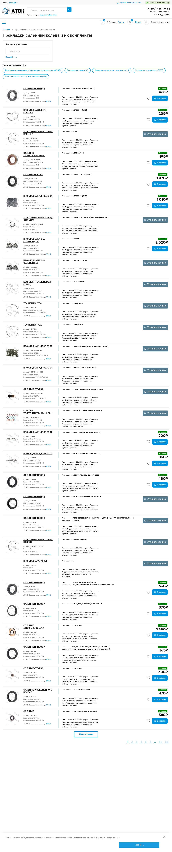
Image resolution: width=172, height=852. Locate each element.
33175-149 (37, 332)
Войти (153, 22)
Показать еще (86, 734)
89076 (36, 589)
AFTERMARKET (41, 313)
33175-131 (37, 310)
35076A (36, 654)
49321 (36, 353)
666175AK (37, 291)
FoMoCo (38, 184)
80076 (36, 95)
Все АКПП (10, 57)
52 (160, 742)
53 (167, 742)
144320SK (37, 420)
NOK (37, 98)
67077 (35, 525)
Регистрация (163, 22)
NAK (37, 165)
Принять (139, 845)
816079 (36, 675)
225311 (36, 141)
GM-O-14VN (38, 162)
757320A (37, 439)
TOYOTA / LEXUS (41, 356)
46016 (35, 248)
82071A (36, 396)
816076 (36, 635)
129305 (36, 119)
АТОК (48, 101)
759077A (36, 503)
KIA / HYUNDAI (40, 398)
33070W (36, 699)
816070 (36, 718)
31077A (36, 611)
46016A (36, 270)
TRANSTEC (39, 294)
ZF (36, 229)
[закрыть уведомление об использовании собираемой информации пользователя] (164, 836)
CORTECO (39, 251)
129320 (36, 203)
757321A (36, 460)
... (16, 57)
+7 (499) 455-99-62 (158, 8)
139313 (36, 227)
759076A (37, 482)
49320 (36, 374)
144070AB (37, 181)
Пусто (121, 22)
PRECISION (39, 122)
